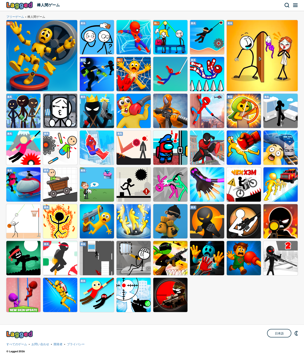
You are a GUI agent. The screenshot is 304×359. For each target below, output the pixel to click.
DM (296, 333)
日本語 (279, 333)
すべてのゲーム (16, 344)
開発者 (58, 344)
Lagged (20, 5)
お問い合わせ (40, 344)
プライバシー (76, 344)
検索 (287, 5)
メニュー (295, 5)
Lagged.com (20, 334)
